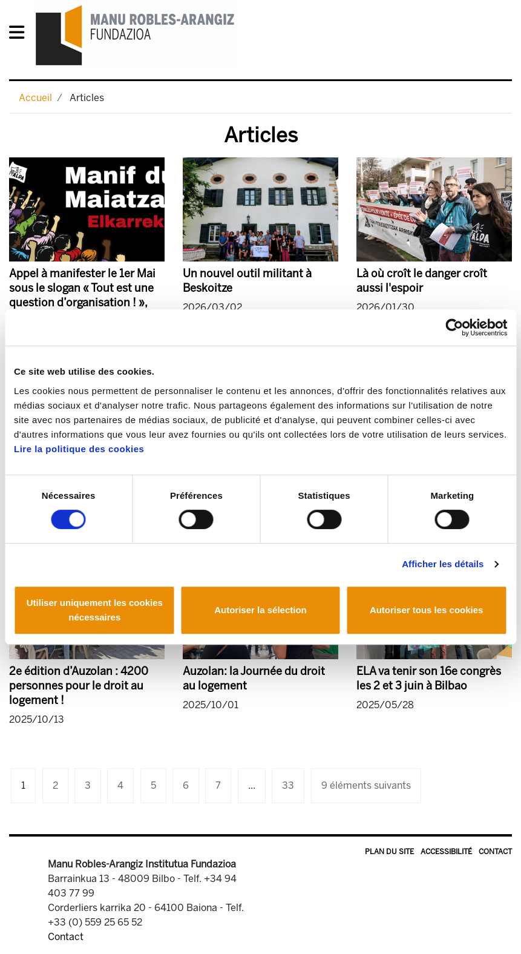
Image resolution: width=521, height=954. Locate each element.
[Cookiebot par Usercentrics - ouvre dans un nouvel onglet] (454, 327)
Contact (495, 851)
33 (288, 785)
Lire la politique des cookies (79, 449)
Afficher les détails (442, 564)
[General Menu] (20, 34)
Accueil (35, 98)
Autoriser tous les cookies (426, 610)
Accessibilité (446, 851)
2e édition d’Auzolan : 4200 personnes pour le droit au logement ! (78, 686)
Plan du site (389, 851)
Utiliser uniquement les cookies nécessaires (95, 609)
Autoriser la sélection (260, 610)
